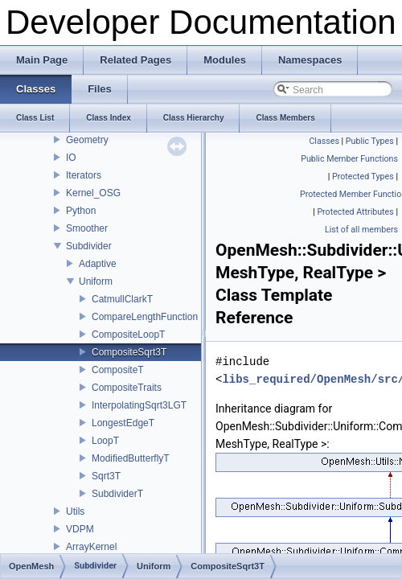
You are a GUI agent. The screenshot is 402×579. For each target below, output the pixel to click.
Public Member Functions (349, 159)
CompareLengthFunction (145, 316)
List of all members (361, 229)
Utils (75, 511)
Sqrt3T (106, 476)
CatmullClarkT (122, 299)
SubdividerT (117, 493)
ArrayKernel (91, 546)
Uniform (96, 281)
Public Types (370, 141)
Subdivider (89, 246)
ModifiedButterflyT (131, 458)
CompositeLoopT (128, 334)
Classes (323, 141)
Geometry (87, 140)
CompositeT (118, 370)
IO (71, 157)
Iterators (83, 175)
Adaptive (98, 263)
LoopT (105, 440)
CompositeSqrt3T (129, 352)
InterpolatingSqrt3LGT (139, 405)
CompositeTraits (127, 387)
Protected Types (363, 176)
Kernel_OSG (93, 193)
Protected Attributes (355, 212)
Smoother (87, 228)
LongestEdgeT (123, 423)
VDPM (80, 529)
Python (81, 210)
